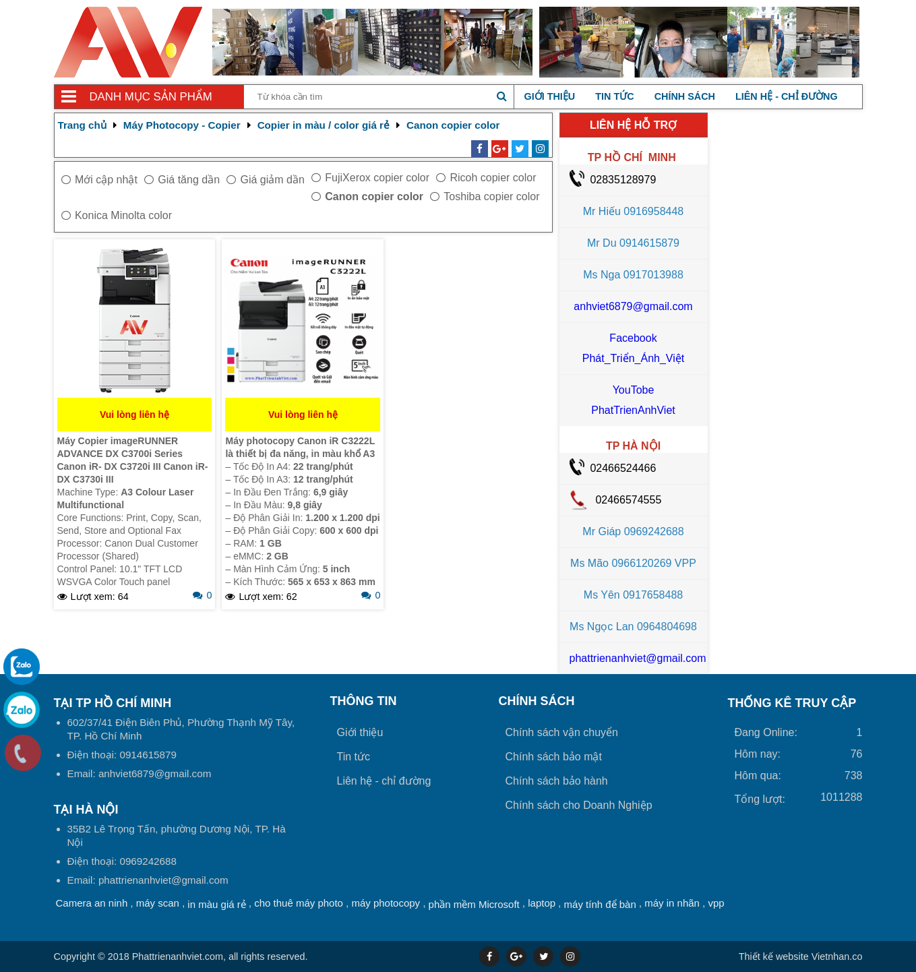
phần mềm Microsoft (474, 904)
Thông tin (363, 701)
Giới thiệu (550, 96)
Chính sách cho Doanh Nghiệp (579, 805)
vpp (716, 903)
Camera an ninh (92, 903)
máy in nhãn (672, 903)
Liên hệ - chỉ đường (786, 96)
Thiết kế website (774, 956)
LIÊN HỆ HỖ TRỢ (633, 125)
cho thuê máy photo (298, 903)
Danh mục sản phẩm (151, 96)
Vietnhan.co (801, 956)
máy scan (157, 903)
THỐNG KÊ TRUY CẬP (792, 703)
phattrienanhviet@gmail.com (638, 658)
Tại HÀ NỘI (86, 809)
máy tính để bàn (600, 904)
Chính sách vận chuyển (562, 732)
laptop (541, 903)
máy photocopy (385, 903)
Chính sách (684, 96)
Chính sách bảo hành (557, 781)
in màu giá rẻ (216, 904)
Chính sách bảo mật (554, 756)
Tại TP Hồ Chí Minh (113, 703)
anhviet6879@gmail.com (633, 306)
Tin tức (614, 96)
